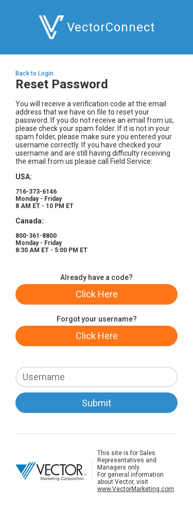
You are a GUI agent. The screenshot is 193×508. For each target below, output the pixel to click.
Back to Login (34, 73)
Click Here (97, 294)
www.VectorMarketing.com (135, 489)
